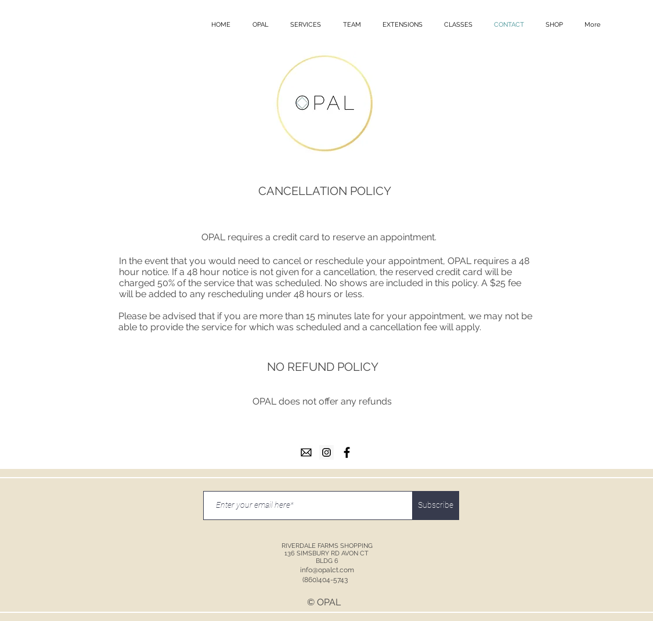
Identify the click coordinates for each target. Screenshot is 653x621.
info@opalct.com (327, 570)
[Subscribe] (436, 505)
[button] (260, 24)
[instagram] (326, 452)
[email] (306, 452)
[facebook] (347, 452)
